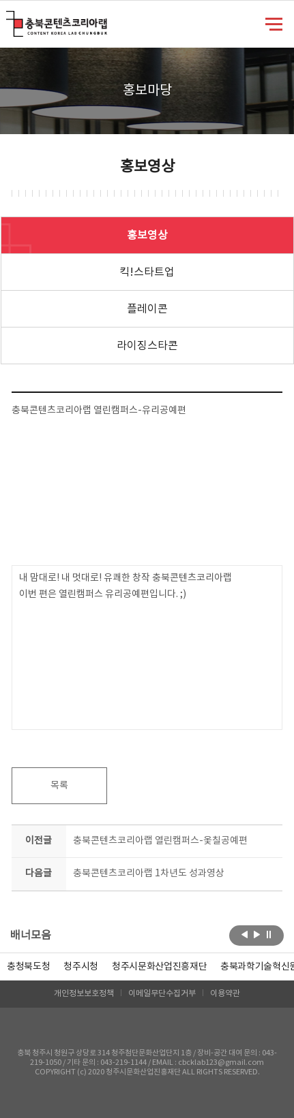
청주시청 (80, 966)
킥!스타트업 (147, 272)
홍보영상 (147, 235)
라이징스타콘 (147, 346)
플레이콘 (147, 309)
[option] (28, 966)
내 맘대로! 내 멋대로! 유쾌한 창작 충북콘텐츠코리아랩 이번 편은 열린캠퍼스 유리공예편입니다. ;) (125, 586)
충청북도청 (28, 966)
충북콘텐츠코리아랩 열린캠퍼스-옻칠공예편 (160, 840)
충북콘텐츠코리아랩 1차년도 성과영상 (148, 873)
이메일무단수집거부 (162, 993)
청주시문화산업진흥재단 (159, 966)
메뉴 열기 (273, 23)
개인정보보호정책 (84, 993)
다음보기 (257, 934)
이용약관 (225, 993)
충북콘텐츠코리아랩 (9, 18)
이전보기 (244, 934)
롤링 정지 (269, 934)
